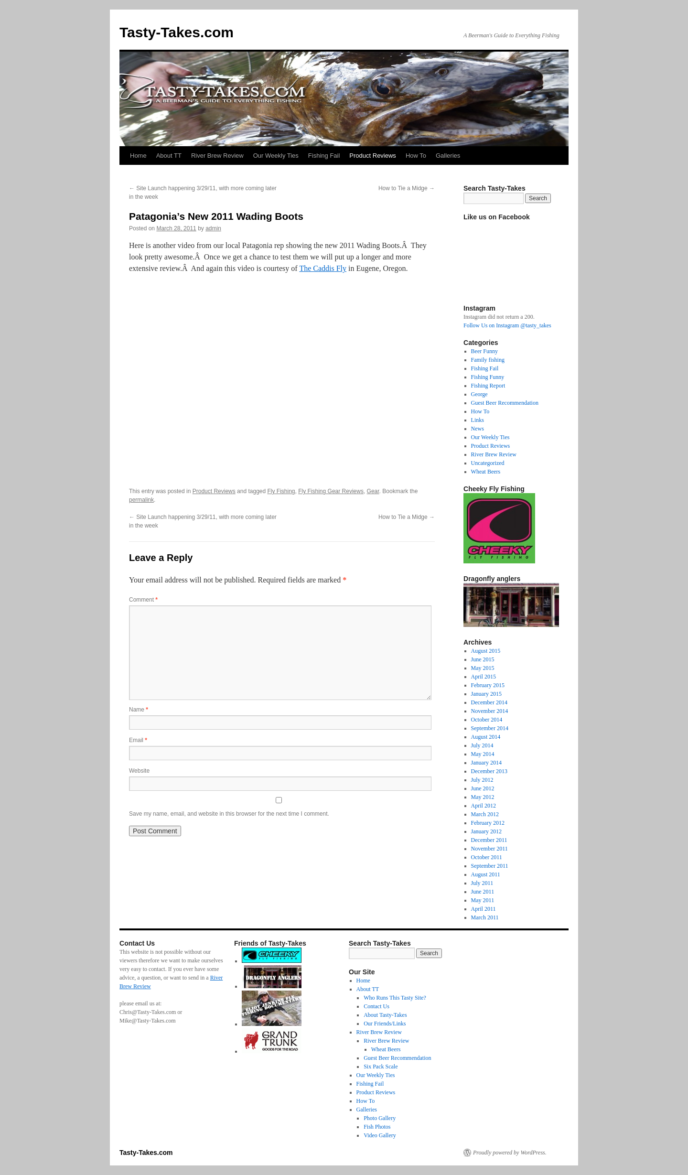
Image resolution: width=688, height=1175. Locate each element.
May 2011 (482, 900)
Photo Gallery (380, 1118)
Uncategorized (488, 463)
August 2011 (485, 874)
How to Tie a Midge (406, 188)
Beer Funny (484, 351)
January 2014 (486, 762)
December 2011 (489, 840)
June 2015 (482, 659)
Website (139, 770)
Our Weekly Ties (276, 155)
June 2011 (482, 891)
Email (138, 740)
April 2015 (483, 676)
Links (477, 420)
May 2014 (482, 754)
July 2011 (482, 883)
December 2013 (489, 771)
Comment (143, 599)
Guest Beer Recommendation (504, 402)
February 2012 (488, 822)
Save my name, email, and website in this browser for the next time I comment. (229, 813)
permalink (141, 499)
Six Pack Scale (381, 1066)
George (479, 394)
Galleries (448, 155)
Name (138, 709)
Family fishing (488, 359)
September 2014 (489, 728)
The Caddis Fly (322, 268)
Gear (373, 491)
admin (213, 228)
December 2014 (489, 702)
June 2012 (482, 788)
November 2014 (489, 711)
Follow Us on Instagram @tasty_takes (507, 325)
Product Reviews (372, 155)
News (477, 428)
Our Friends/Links (385, 1023)
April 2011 (483, 909)
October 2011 (486, 857)
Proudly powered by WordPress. (510, 1152)
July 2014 (482, 745)
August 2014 (486, 736)
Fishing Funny (488, 377)
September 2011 (489, 865)
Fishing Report (488, 385)
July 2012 (482, 779)
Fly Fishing (281, 491)
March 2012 (485, 814)
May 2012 (482, 797)
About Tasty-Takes (385, 1015)
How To (416, 155)
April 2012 (483, 805)
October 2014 (487, 719)
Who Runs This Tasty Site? (395, 997)
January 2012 (486, 831)
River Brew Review (217, 155)
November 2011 (489, 848)
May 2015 (482, 668)
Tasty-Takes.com (176, 32)
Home (138, 155)
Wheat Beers (486, 471)
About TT (169, 155)
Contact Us (376, 1006)
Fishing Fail (324, 155)
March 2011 (485, 917)
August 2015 (486, 650)
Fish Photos (377, 1126)
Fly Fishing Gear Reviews (331, 491)
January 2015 (486, 693)
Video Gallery (380, 1135)
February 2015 (488, 685)
